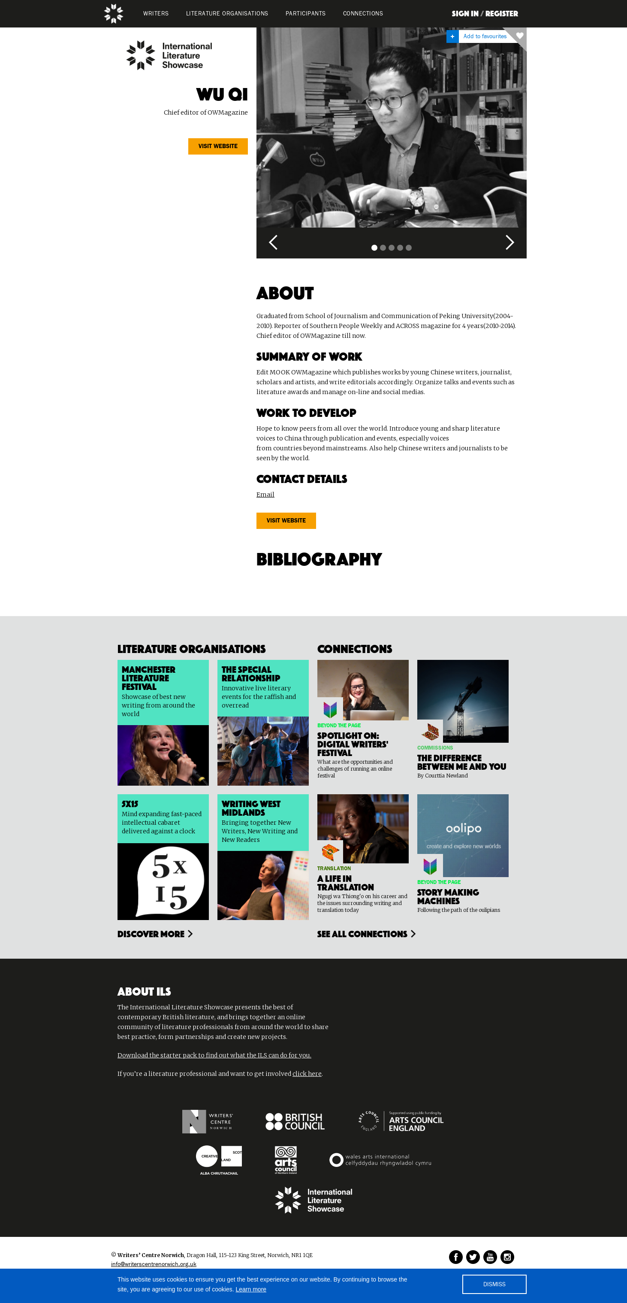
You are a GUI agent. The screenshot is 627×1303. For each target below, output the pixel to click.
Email (265, 494)
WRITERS (156, 14)
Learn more (251, 1289)
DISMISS (494, 1285)
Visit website (218, 146)
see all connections (362, 933)
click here (307, 1074)
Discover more (151, 933)
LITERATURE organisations (227, 14)
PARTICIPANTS (306, 14)
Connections (363, 14)
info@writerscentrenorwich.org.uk (153, 1264)
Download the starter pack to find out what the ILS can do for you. (214, 1055)
